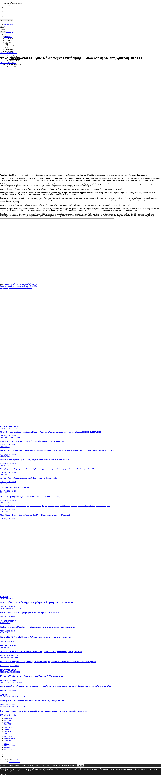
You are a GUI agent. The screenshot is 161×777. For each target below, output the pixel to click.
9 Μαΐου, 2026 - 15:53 (7, 606)
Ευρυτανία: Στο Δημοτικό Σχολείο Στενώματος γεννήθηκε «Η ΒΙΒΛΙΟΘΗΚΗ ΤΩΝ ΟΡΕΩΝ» (35, 460)
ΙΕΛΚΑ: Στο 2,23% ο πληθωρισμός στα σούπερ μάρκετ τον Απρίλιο (29, 612)
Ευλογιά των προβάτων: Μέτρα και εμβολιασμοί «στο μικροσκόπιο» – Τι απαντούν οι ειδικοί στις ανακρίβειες (48, 662)
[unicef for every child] (37, 23)
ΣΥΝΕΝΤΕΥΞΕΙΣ (10, 745)
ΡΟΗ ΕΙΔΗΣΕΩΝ (9, 426)
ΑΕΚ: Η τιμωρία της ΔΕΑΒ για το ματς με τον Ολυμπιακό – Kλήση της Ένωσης (30, 497)
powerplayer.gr (17, 760)
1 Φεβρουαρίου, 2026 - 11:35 (9, 656)
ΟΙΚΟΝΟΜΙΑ (10, 598)
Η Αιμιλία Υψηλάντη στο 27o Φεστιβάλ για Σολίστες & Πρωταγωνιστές (31, 676)
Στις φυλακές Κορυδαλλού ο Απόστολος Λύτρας (16, 288)
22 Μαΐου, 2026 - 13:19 (8, 436)
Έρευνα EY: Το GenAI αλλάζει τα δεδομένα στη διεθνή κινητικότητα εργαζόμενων (36, 637)
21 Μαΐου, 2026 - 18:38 (8, 463)
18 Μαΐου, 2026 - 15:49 (8, 690)
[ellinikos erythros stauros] (80, 542)
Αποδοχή (80, 765)
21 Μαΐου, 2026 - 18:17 (8, 509)
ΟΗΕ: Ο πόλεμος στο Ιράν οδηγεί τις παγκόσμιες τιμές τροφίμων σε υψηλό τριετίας (36, 602)
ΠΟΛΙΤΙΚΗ (9, 38)
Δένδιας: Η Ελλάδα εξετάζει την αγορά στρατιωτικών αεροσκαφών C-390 (32, 701)
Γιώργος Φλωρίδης (10, 284)
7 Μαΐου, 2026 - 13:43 (7, 616)
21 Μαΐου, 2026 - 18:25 (8, 500)
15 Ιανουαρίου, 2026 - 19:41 (9, 666)
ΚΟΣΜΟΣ (7, 722)
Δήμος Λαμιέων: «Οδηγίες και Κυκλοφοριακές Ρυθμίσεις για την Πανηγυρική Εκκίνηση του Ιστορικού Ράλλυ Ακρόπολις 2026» (47, 469)
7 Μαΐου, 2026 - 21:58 (7, 705)
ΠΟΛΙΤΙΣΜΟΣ (8, 670)
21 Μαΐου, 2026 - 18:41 (8, 445)
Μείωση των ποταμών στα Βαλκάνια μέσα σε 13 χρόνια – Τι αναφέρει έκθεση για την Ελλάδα (41, 651)
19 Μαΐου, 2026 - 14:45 (8, 680)
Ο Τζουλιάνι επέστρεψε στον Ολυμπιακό (15, 487)
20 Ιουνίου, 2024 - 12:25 (8, 63)
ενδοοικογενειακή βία (24, 284)
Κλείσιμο (3, 774)
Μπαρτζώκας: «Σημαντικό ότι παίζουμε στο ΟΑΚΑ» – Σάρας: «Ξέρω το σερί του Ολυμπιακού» (35, 515)
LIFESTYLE (8, 749)
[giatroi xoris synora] (37, 49)
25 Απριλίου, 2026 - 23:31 (8, 715)
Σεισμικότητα (8, 32)
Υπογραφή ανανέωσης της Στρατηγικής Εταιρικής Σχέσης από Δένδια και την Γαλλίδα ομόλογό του (43, 711)
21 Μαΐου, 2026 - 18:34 (8, 472)
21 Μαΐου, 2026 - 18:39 (8, 454)
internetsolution (14, 762)
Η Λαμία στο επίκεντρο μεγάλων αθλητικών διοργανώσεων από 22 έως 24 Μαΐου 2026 (32, 441)
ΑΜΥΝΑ (12, 55)
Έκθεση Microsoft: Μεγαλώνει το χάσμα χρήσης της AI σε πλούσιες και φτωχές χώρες (37, 627)
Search (2, 28)
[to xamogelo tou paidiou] (80, 422)
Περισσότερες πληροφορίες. (67, 765)
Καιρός (6, 27)
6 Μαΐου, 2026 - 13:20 (7, 641)
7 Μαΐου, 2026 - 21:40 (7, 631)
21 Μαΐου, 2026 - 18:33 (8, 482)
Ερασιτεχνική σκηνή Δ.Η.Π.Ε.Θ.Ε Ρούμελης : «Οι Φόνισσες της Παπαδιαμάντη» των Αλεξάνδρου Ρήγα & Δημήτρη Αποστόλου (55, 686)
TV (5, 34)
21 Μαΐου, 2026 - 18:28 (8, 491)
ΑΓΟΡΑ (4, 596)
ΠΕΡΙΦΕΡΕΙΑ (4, 437)
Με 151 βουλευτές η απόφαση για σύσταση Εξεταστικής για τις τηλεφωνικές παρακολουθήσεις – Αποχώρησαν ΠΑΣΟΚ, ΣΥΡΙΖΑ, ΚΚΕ (50, 432)
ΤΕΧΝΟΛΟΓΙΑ (14, 61)
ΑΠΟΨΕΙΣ (12, 66)
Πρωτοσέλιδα (8, 24)
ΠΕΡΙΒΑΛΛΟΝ (8, 645)
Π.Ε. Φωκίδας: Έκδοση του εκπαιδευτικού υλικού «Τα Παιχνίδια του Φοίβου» (29, 478)
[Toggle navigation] (1, 26)
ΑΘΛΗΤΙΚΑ (9, 51)
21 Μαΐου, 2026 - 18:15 (8, 519)
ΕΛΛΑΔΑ (3, 53)
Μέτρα (34, 284)
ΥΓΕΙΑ (6, 729)
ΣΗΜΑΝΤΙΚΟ (12, 53)
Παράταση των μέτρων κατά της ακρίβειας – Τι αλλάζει (18, 286)
